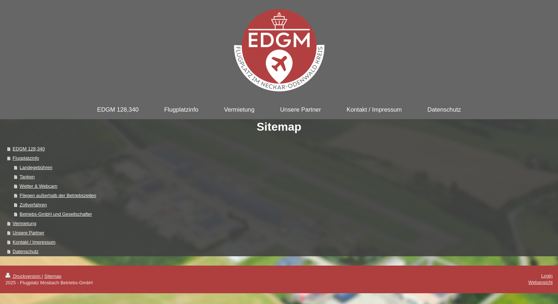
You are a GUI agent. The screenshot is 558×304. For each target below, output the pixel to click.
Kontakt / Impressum (34, 242)
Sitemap (52, 276)
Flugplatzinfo (26, 158)
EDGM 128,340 (29, 148)
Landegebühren (36, 167)
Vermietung (24, 223)
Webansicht (540, 282)
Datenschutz (25, 251)
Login (547, 276)
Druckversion (23, 276)
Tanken (27, 176)
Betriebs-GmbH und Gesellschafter (56, 214)
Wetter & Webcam (38, 186)
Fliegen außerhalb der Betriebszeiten (58, 195)
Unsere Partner (28, 232)
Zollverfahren (33, 204)
